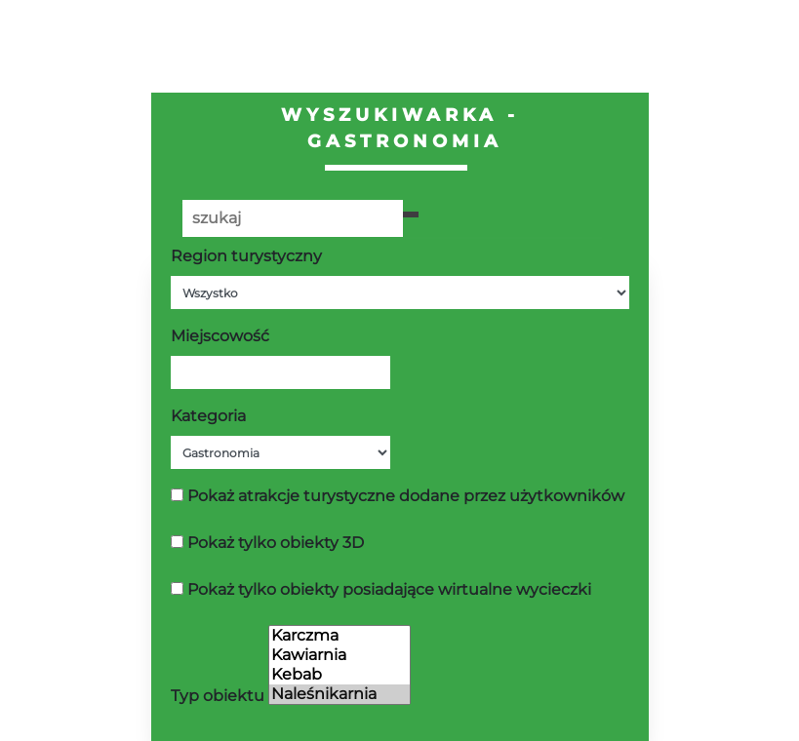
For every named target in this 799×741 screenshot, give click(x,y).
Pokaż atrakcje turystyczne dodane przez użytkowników (405, 496)
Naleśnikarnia (339, 694)
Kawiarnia (339, 655)
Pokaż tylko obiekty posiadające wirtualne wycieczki (389, 589)
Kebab (339, 674)
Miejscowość (220, 336)
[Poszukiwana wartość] (292, 218)
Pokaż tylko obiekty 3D (275, 542)
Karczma (339, 635)
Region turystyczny (246, 256)
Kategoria (208, 416)
